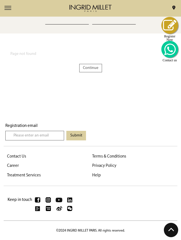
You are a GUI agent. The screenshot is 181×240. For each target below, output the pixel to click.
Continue (90, 68)
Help (96, 175)
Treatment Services (24, 175)
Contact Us (16, 156)
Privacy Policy (104, 166)
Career (13, 166)
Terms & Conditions (109, 156)
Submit (76, 135)
